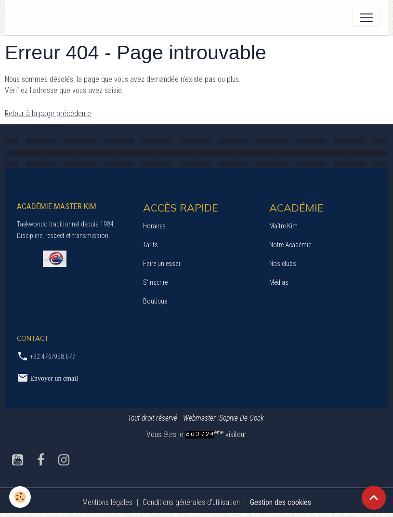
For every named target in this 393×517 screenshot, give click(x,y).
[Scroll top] (374, 498)
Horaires (154, 226)
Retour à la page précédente (48, 113)
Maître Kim (283, 226)
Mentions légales (107, 502)
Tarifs (150, 245)
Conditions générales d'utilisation (191, 502)
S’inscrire (155, 282)
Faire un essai (161, 263)
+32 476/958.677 (53, 356)
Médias (278, 282)
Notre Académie (290, 245)
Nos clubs (282, 263)
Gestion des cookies (280, 502)
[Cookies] (20, 497)
